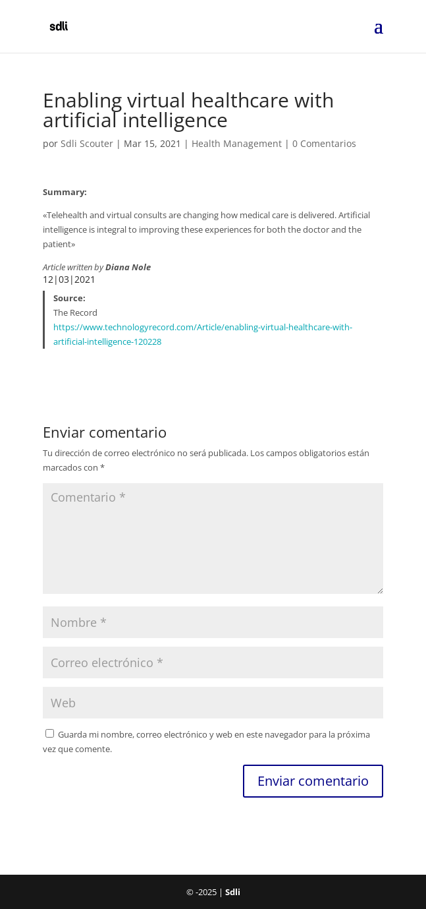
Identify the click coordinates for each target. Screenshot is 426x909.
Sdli (232, 892)
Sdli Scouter (87, 143)
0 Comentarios (324, 143)
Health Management (237, 143)
